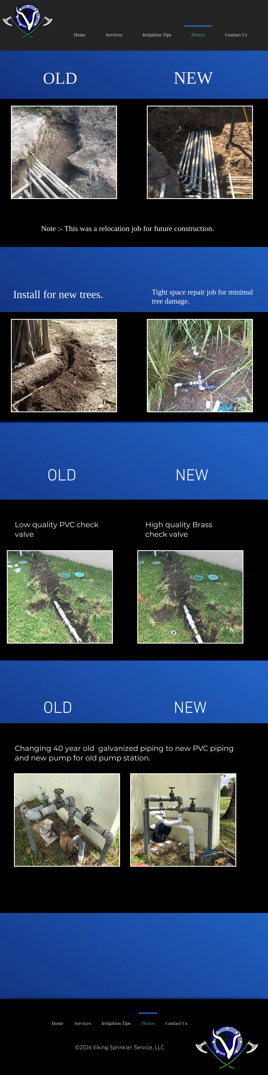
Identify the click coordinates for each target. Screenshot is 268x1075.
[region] (64, 152)
